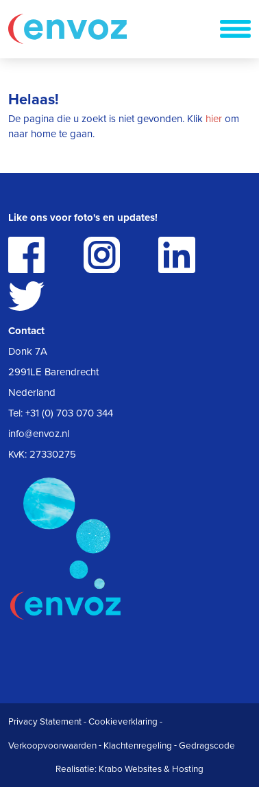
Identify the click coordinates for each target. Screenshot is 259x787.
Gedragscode (207, 745)
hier (214, 119)
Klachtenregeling (137, 745)
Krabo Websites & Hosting (151, 769)
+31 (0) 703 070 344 (69, 413)
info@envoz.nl (38, 433)
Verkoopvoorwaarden (52, 745)
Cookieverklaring (123, 721)
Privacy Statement (45, 721)
